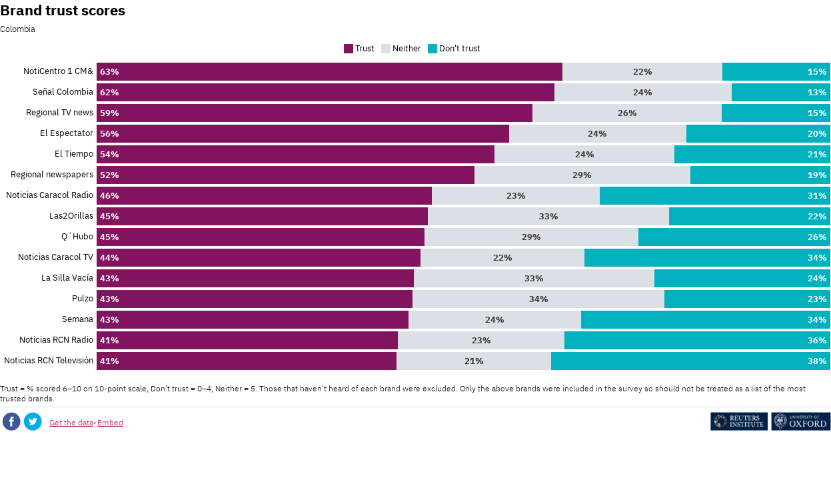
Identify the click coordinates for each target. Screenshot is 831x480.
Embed (110, 422)
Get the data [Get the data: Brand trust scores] (71, 422)
